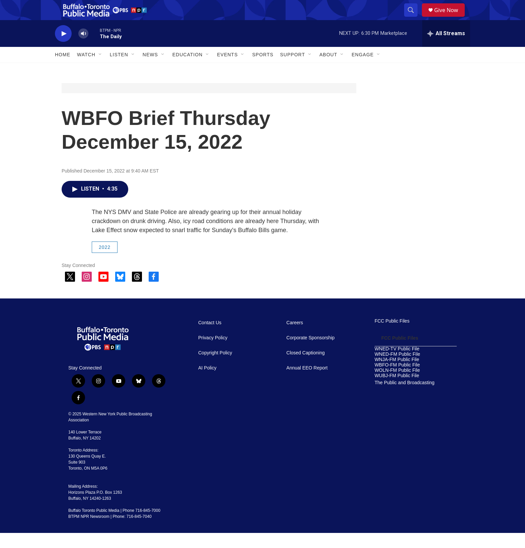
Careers (294, 337)
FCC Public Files (392, 336)
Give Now (450, 17)
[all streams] (446, 48)
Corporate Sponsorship (310, 352)
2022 (104, 262)
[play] (63, 49)
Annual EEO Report (306, 383)
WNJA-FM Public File (397, 374)
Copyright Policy (215, 367)
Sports (262, 69)
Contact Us (209, 337)
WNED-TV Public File (397, 363)
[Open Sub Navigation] (100, 69)
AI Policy (207, 383)
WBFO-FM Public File (397, 380)
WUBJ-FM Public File (397, 390)
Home (62, 69)
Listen (119, 69)
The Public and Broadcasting (405, 397)
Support (292, 69)
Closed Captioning (305, 367)
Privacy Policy (212, 352)
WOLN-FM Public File (397, 385)
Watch (86, 69)
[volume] (83, 48)
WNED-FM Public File (397, 369)
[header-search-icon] (413, 17)
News (150, 69)
